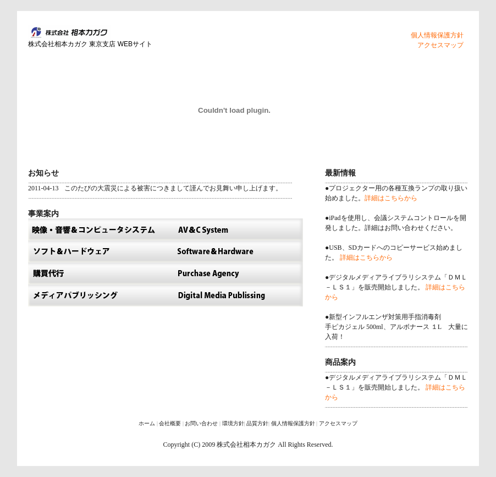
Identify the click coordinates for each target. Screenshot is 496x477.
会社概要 (170, 423)
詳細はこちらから (391, 198)
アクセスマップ (440, 45)
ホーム (147, 423)
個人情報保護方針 (437, 35)
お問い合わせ (201, 423)
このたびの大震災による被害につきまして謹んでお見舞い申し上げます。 (173, 188)
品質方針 (257, 423)
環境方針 (233, 423)
